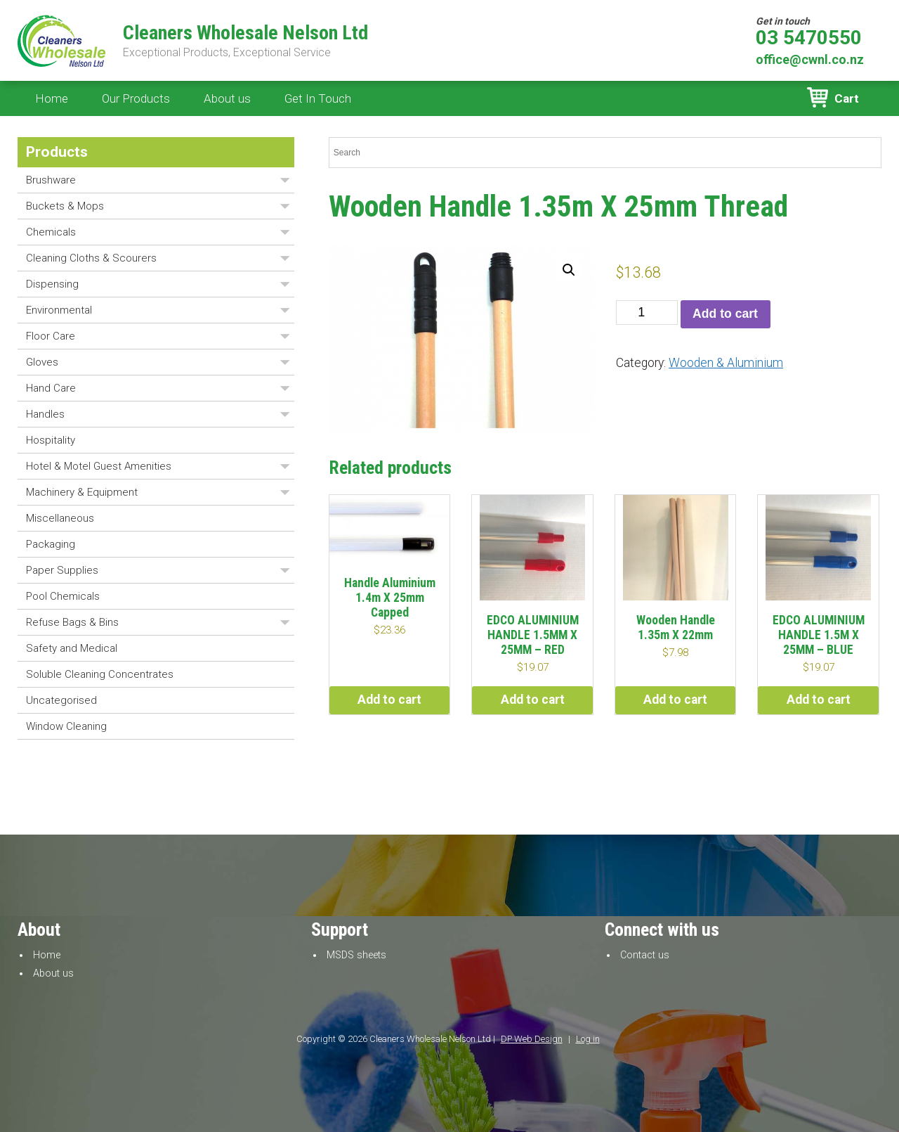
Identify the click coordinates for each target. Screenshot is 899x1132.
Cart (846, 98)
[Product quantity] (646, 312)
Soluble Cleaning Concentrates (99, 674)
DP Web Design (532, 1039)
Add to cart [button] (389, 700)
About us (227, 98)
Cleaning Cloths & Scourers (91, 258)
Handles (45, 414)
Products (57, 151)
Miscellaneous (60, 518)
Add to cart (725, 314)
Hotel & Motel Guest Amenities (98, 466)
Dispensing (52, 284)
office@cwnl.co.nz (810, 59)
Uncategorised (61, 700)
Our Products (136, 98)
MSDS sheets (356, 955)
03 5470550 (809, 38)
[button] (569, 270)
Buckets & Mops (65, 206)
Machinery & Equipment (82, 492)
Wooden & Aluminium (726, 363)
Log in (588, 1039)
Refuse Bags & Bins (72, 622)
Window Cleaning (66, 726)
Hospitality (50, 440)
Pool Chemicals (63, 596)
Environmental (59, 310)
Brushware (51, 180)
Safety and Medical (71, 648)
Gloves (42, 362)
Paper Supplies (62, 570)
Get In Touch (317, 98)
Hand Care (51, 388)
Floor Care (50, 336)
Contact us (644, 955)
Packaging (50, 544)
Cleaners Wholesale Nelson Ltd (245, 33)
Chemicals (51, 232)
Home (51, 98)
